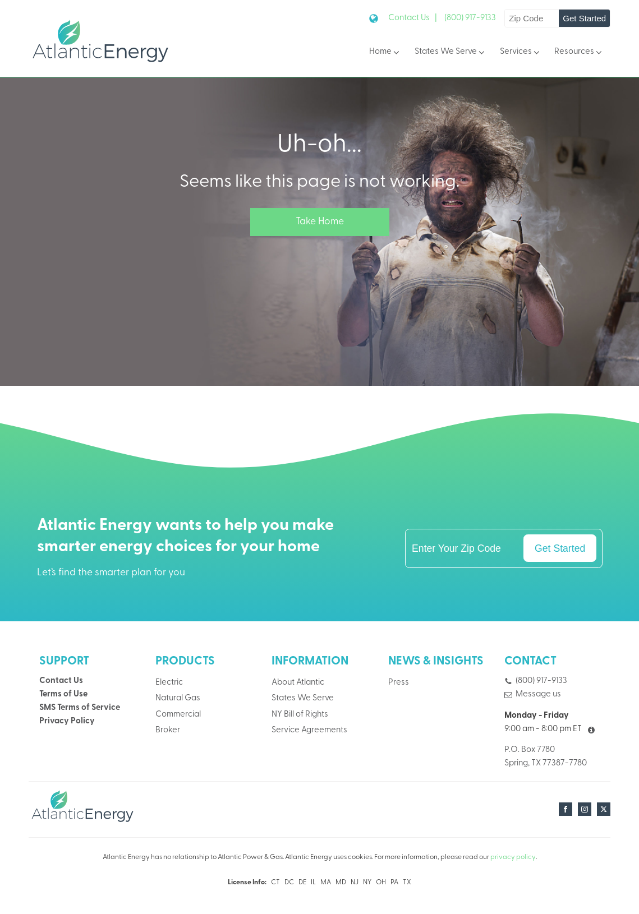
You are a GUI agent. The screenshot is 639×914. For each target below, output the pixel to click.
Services (520, 52)
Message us (538, 694)
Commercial (178, 714)
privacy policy (513, 857)
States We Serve (450, 52)
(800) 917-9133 (470, 18)
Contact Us (61, 681)
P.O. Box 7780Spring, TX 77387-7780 (545, 757)
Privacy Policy (67, 721)
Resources (579, 52)
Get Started (584, 18)
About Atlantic (298, 682)
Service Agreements (309, 730)
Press (398, 682)
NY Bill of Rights (300, 714)
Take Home (320, 222)
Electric (169, 682)
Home (385, 52)
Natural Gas (177, 698)
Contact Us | (412, 18)
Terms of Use (63, 694)
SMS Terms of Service (79, 708)
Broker (167, 730)
